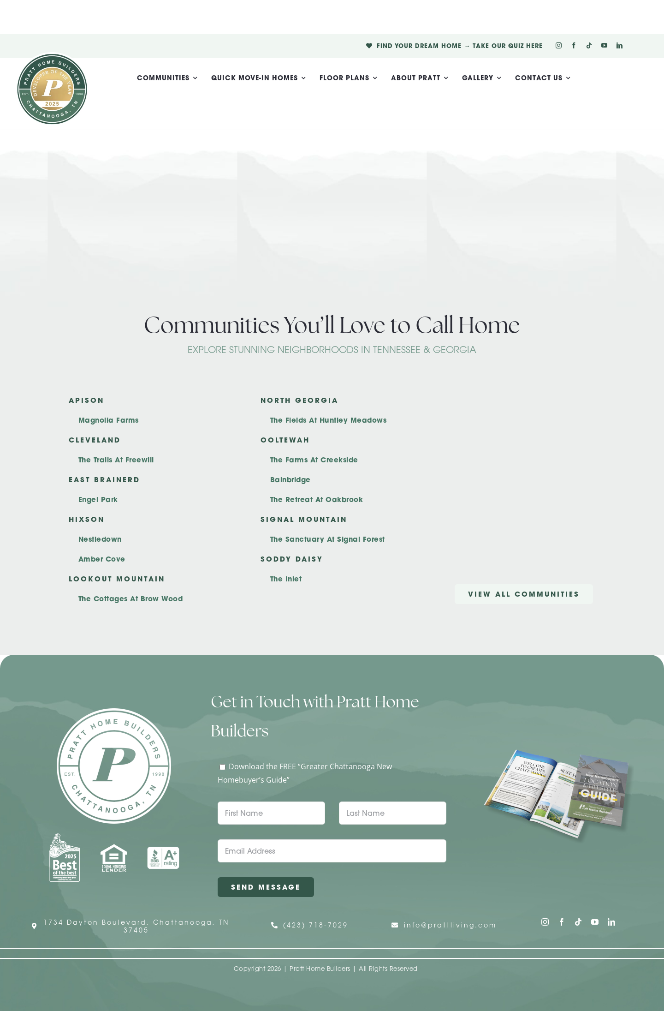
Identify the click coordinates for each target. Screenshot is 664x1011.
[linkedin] (619, 45)
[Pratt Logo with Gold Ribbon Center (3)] (52, 55)
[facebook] (574, 45)
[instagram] (559, 45)
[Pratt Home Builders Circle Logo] (114, 712)
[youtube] (604, 45)
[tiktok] (589, 45)
